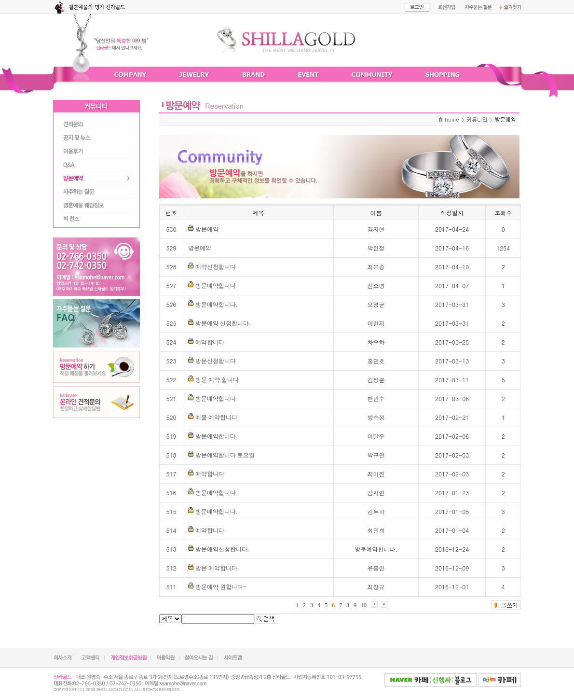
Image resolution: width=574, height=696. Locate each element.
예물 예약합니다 (216, 417)
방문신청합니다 (215, 361)
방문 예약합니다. (217, 568)
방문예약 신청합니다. (222, 323)
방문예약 (207, 229)
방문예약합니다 (215, 285)
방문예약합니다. (216, 304)
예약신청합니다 (215, 267)
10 (364, 605)
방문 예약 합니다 (217, 379)
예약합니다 (209, 342)
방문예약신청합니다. (222, 549)
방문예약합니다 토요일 (225, 455)
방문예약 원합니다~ (220, 587)
